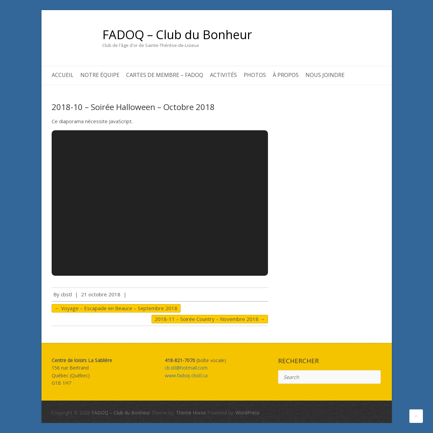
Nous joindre (325, 75)
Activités (223, 75)
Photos (255, 75)
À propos (286, 75)
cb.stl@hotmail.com (186, 367)
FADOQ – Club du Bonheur (177, 35)
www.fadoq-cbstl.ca (186, 375)
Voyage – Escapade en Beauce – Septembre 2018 (116, 308)
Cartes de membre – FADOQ (164, 75)
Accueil (63, 75)
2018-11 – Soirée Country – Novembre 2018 (210, 319)
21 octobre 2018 (100, 294)
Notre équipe (99, 75)
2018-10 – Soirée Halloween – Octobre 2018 (133, 106)
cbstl (66, 294)
